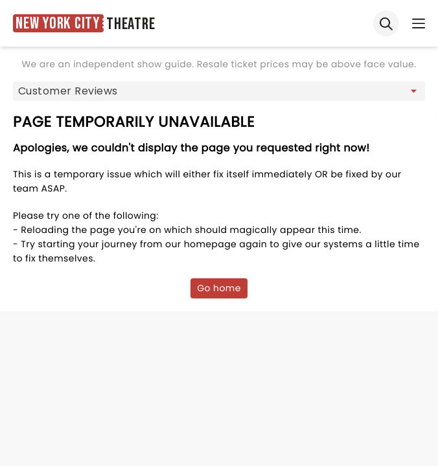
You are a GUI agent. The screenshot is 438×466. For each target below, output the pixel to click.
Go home (219, 288)
